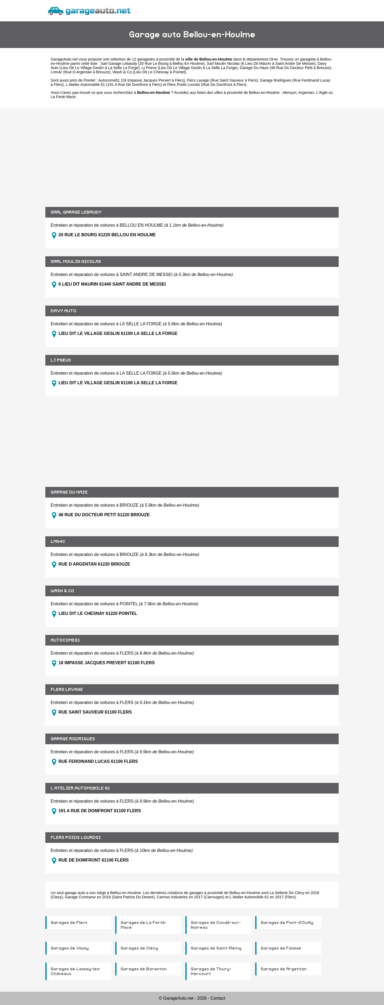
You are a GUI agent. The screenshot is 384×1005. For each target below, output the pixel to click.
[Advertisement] (192, 153)
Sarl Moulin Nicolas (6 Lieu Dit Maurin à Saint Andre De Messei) (261, 63)
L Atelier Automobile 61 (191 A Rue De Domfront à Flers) (114, 84)
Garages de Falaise (281, 948)
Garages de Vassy (70, 948)
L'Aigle (321, 92)
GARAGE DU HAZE (69, 492)
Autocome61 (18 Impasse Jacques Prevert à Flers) (141, 80)
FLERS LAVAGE (67, 689)
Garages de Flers (69, 922)
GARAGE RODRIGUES (73, 739)
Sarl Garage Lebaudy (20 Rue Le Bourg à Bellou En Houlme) (153, 63)
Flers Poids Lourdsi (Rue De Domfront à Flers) (206, 84)
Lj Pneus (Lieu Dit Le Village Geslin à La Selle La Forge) (190, 68)
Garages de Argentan (284, 969)
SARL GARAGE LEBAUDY (76, 212)
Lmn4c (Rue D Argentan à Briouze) (80, 72)
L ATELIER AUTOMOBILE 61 (80, 788)
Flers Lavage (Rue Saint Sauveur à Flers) (222, 80)
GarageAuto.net (64, 59)
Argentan (306, 92)
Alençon (290, 92)
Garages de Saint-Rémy (216, 948)
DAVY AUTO (63, 311)
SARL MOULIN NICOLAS (76, 261)
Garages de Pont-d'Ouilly (287, 922)
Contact (217, 998)
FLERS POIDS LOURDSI (76, 837)
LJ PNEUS (61, 360)
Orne (273, 59)
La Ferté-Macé (63, 97)
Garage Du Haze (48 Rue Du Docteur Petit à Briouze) (285, 68)
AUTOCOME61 (65, 640)
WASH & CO (62, 591)
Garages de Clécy (139, 948)
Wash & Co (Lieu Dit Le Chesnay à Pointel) (149, 72)
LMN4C (58, 541)
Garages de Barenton (144, 969)
